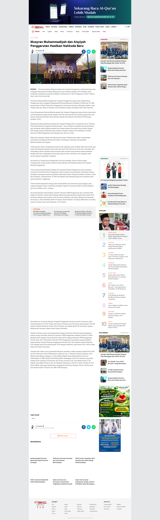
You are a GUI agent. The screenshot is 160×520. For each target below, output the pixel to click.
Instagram (40, 508)
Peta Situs (106, 509)
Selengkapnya (124, 332)
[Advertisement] (63, 235)
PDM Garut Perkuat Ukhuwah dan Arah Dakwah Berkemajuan (117, 78)
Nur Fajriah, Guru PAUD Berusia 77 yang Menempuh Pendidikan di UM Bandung (117, 287)
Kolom (62, 31)
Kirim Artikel (107, 506)
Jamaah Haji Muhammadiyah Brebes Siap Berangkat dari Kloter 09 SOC (113, 62)
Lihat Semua (123, 39)
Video (104, 31)
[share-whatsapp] (94, 52)
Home (32, 37)
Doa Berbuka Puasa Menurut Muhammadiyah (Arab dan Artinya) (117, 203)
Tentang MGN (107, 504)
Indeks (35, 31)
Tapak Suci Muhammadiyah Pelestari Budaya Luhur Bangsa (117, 315)
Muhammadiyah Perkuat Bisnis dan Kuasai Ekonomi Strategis (116, 69)
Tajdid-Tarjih (99, 27)
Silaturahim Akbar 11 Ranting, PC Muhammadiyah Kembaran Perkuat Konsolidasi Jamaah (83, 213)
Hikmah (71, 27)
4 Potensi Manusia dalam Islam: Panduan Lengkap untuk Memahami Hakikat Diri (118, 256)
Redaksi (119, 504)
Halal (56, 31)
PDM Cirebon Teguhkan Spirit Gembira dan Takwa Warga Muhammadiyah (117, 86)
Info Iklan (119, 509)
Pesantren (70, 31)
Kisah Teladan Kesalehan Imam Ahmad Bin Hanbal (118, 306)
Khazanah (78, 27)
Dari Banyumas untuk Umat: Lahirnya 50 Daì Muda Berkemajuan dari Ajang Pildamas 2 (62, 213)
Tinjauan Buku (96, 31)
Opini (84, 27)
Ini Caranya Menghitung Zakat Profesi (114, 180)
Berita (48, 27)
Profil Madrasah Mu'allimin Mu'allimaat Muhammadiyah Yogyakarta (117, 297)
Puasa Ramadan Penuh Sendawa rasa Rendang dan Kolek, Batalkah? (117, 195)
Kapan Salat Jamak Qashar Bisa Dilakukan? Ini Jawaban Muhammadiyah (117, 277)
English (50, 31)
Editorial (54, 27)
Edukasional (63, 27)
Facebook (38, 508)
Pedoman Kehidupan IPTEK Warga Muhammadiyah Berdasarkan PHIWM (117, 246)
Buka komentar (63, 436)
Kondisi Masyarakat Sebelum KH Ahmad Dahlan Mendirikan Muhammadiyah (117, 267)
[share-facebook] (84, 52)
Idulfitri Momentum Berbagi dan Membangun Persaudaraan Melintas (117, 187)
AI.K (43, 31)
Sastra (77, 31)
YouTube (43, 508)
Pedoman (91, 27)
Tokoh (107, 27)
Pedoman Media (121, 506)
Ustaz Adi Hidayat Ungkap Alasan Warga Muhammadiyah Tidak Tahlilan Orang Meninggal (117, 237)
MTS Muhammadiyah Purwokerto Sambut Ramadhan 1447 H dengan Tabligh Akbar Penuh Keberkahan (42, 213)
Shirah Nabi (85, 31)
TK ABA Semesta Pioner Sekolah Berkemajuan (116, 371)
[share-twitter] (89, 52)
